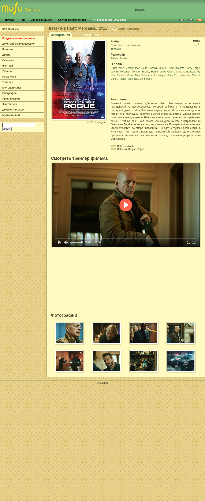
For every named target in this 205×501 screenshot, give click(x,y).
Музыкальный (11, 115)
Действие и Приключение (18, 43)
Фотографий (90, 35)
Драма (6, 54)
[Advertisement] (135, 89)
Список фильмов (41, 19)
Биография (9, 93)
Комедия (7, 49)
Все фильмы (10, 28)
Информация (60, 35)
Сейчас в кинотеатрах (72, 19)
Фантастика (9, 104)
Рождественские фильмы (18, 38)
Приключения (11, 98)
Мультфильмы (11, 87)
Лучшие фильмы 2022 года (109, 19)
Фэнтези (7, 65)
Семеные (8, 60)
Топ (22, 19)
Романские (9, 76)
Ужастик (7, 71)
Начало (9, 19)
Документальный (13, 109)
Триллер (7, 82)
